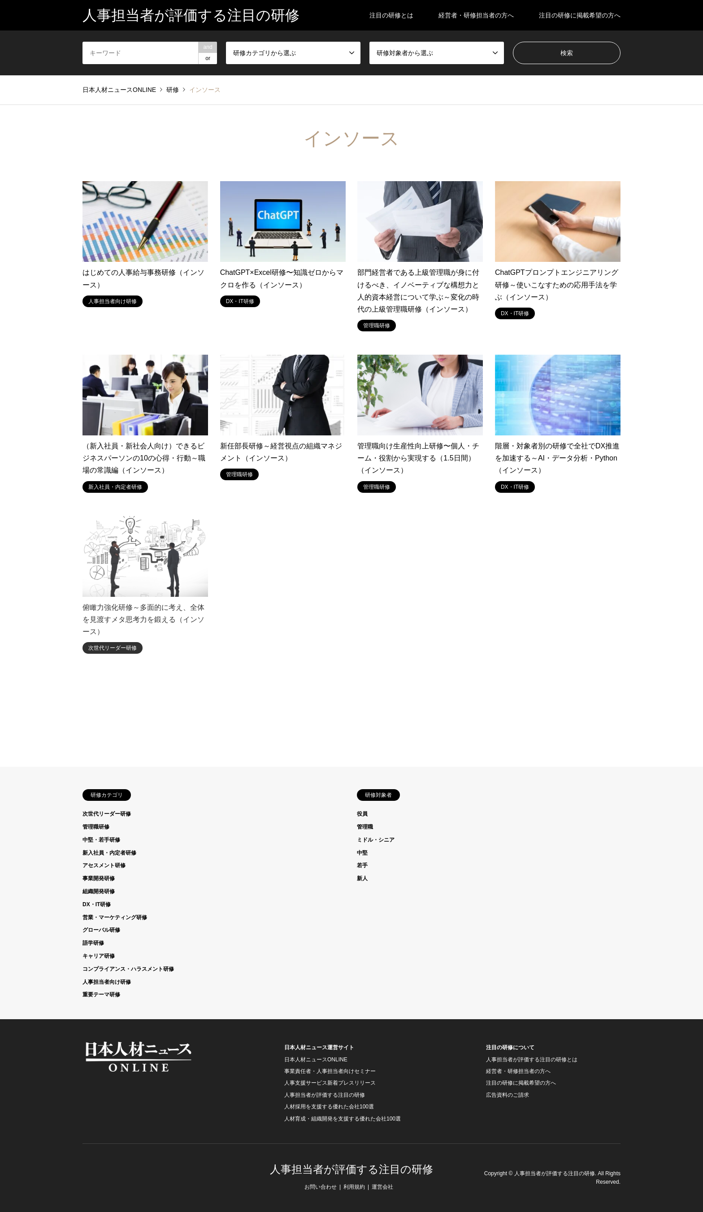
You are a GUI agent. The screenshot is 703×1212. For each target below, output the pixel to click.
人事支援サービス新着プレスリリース (330, 1083)
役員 (362, 814)
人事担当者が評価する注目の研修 (324, 1095)
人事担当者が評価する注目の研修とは (531, 1059)
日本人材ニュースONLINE (315, 1059)
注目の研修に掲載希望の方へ (580, 15)
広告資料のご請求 (507, 1095)
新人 (362, 878)
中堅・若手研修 (101, 840)
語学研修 (93, 943)
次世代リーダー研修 (106, 814)
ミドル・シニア (376, 840)
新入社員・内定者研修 (109, 853)
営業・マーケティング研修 (114, 917)
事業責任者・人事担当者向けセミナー (330, 1071)
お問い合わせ (320, 1187)
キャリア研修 (98, 956)
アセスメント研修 (104, 865)
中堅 (362, 853)
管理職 (365, 827)
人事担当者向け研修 (106, 982)
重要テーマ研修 (101, 994)
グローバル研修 (101, 930)
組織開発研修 (98, 891)
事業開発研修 (98, 878)
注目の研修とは (391, 15)
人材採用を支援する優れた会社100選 (329, 1106)
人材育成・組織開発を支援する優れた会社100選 (342, 1119)
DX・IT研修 (96, 904)
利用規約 (354, 1187)
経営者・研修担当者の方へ (476, 15)
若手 (362, 865)
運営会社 (382, 1187)
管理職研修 (95, 827)
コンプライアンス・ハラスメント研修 (128, 969)
